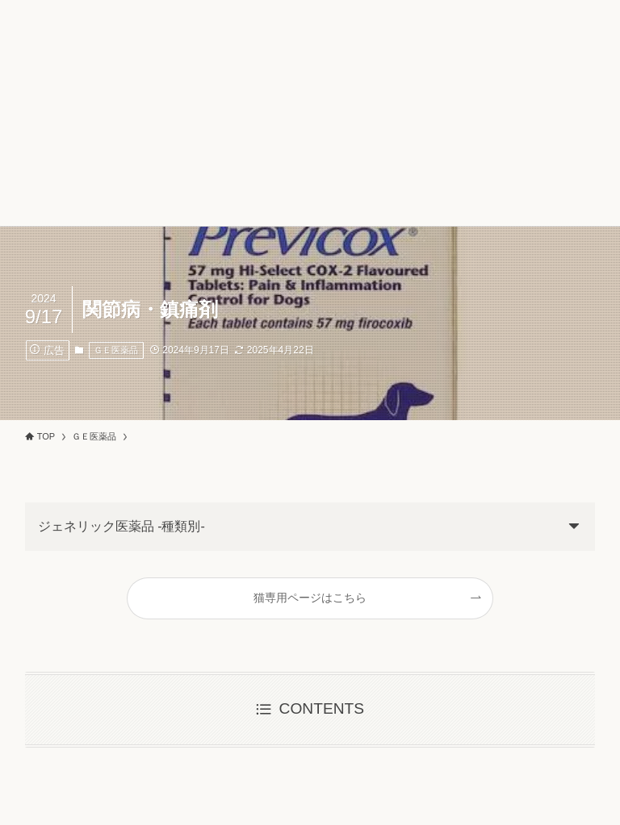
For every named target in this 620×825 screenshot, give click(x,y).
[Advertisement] (310, 113)
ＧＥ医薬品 (116, 350)
